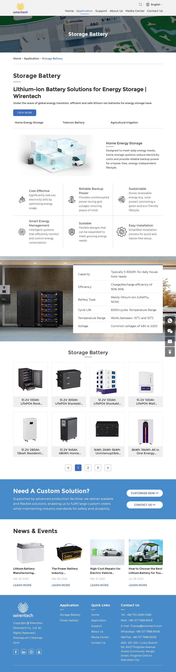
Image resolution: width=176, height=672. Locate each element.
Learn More (22, 585)
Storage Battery (52, 58)
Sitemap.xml (21, 637)
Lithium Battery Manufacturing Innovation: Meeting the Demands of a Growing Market (29, 571)
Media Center (135, 11)
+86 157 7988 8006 (148, 631)
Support (101, 11)
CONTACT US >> (144, 504)
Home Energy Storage (29, 122)
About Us (116, 11)
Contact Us (155, 11)
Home (69, 11)
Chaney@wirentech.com (146, 625)
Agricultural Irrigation (124, 122)
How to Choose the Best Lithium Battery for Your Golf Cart (145, 571)
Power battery (69, 620)
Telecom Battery (73, 122)
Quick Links (100, 605)
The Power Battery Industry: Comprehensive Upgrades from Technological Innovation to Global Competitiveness (66, 571)
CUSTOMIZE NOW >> (145, 493)
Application (84, 11)
